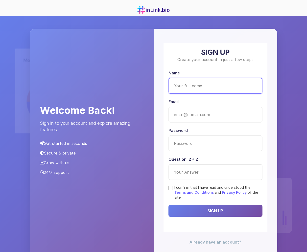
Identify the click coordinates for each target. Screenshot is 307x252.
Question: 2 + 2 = (185, 159)
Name (174, 72)
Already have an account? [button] (215, 242)
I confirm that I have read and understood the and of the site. (216, 192)
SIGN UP (215, 210)
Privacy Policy (234, 192)
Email (173, 101)
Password (178, 130)
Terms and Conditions (194, 192)
